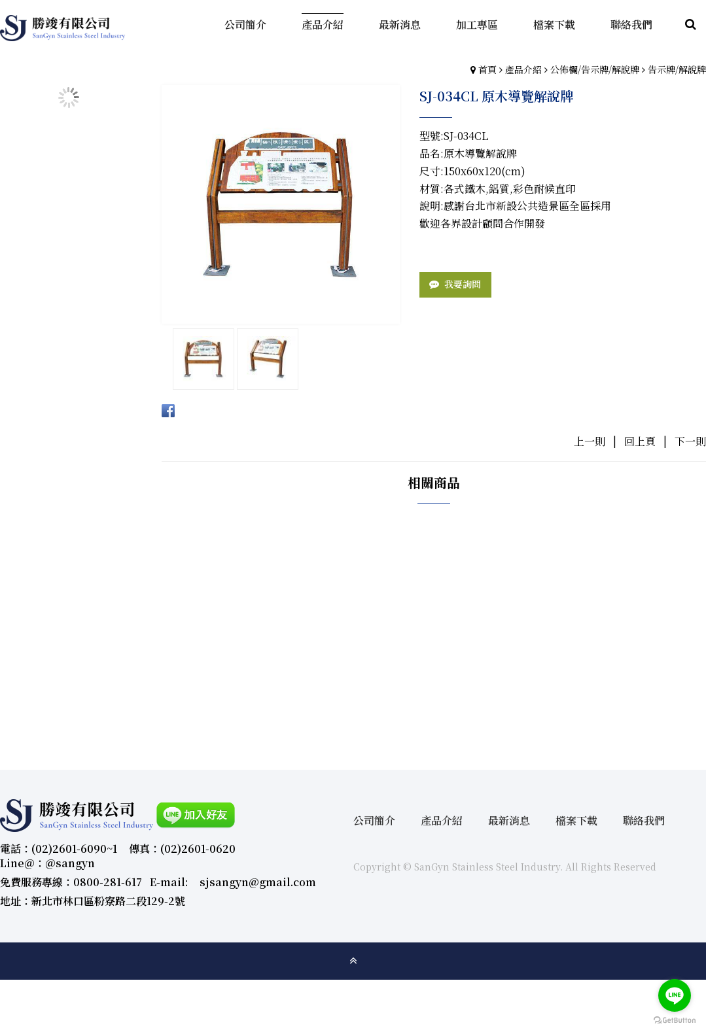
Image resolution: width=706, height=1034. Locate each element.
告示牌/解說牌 (677, 69)
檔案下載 (576, 820)
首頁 (487, 69)
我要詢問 (463, 283)
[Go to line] (674, 995)
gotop (353, 961)
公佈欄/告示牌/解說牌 (594, 69)
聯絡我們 (644, 820)
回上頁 (640, 441)
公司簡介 (374, 820)
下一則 (690, 441)
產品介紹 (523, 69)
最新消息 (509, 820)
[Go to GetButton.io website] (675, 1020)
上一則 (589, 441)
